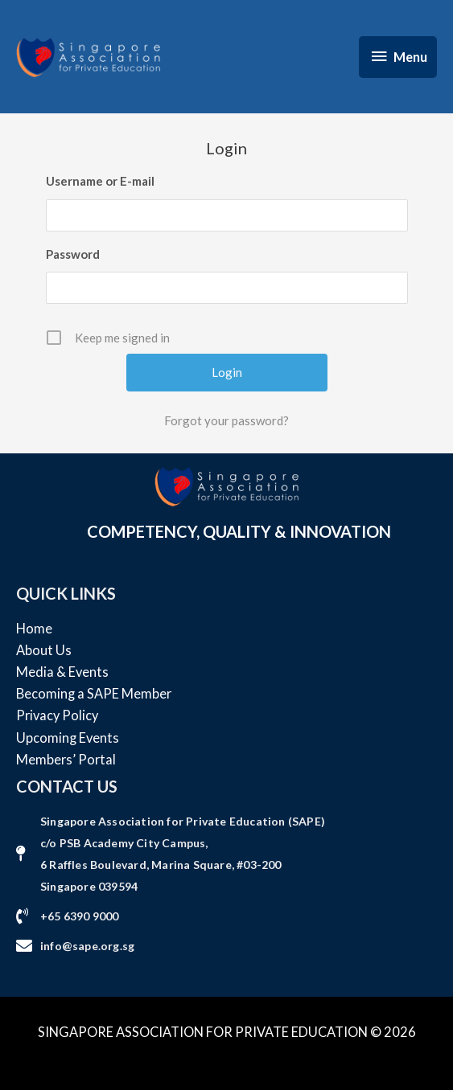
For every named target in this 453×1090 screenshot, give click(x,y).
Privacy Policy (57, 715)
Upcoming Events (67, 737)
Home (34, 628)
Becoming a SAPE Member (93, 693)
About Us (44, 650)
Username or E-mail (100, 181)
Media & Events (62, 671)
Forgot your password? (226, 420)
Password (73, 254)
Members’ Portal (66, 759)
